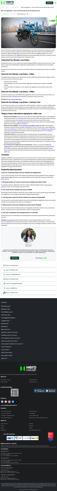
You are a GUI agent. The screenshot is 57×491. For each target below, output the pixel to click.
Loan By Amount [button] (6, 346)
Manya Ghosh (23, 14)
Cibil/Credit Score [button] (7, 355)
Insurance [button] (4, 326)
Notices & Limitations (6, 413)
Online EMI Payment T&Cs (35, 430)
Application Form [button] (7, 352)
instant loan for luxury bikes (14, 99)
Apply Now (49, 2)
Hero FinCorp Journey (5, 379)
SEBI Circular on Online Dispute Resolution (38, 417)
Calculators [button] (5, 349)
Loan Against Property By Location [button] (12, 344)
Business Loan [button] (6, 309)
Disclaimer (31, 425)
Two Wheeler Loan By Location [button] (11, 338)
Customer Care (4, 423)
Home (2, 7)
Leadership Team (33, 381)
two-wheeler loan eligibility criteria (30, 125)
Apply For (10, 265)
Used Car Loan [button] (6, 315)
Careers (31, 427)
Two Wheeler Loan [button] (7, 312)
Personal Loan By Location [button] (9, 332)
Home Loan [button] (5, 323)
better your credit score (49, 129)
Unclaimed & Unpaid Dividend (7, 415)
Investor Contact (33, 411)
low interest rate (21, 121)
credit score (13, 129)
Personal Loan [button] (6, 306)
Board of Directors (33, 379)
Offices (2, 425)
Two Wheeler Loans (14, 7)
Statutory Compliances (6, 417)
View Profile (15, 258)
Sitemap (31, 423)
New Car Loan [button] (6, 329)
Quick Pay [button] (4, 358)
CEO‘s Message (4, 381)
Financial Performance (6, 411)
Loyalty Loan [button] (5, 320)
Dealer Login (3, 430)
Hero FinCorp (10, 220)
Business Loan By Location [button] (9, 335)
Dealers (2, 427)
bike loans (17, 53)
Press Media (32, 413)
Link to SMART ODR (33, 415)
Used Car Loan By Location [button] (9, 341)
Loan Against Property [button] (8, 317)
